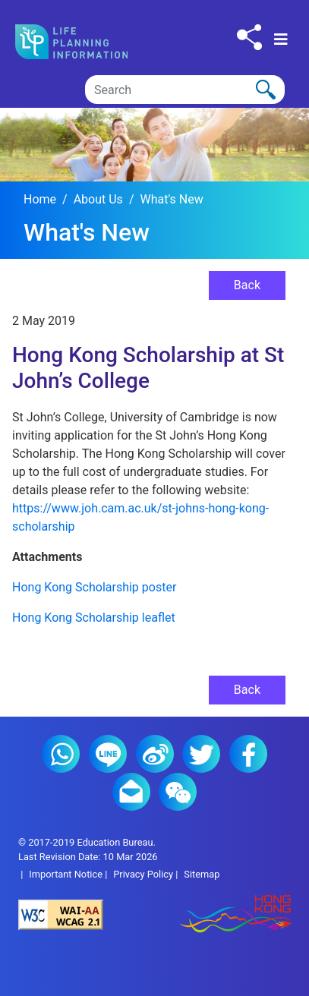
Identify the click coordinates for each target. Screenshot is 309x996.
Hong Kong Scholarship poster (94, 587)
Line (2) (108, 754)
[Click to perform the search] (266, 89)
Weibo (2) (155, 754)
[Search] (185, 89)
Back (247, 285)
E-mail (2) (131, 792)
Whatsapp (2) (61, 754)
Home (40, 199)
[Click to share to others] (249, 37)
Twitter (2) (201, 754)
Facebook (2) (248, 754)
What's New (171, 199)
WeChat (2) (178, 792)
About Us (98, 199)
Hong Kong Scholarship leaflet (93, 617)
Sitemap (201, 874)
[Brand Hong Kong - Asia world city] (223, 915)
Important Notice (65, 874)
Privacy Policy (143, 874)
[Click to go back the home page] (84, 41)
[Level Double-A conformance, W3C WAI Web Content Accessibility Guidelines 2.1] (86, 915)
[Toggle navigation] (281, 39)
